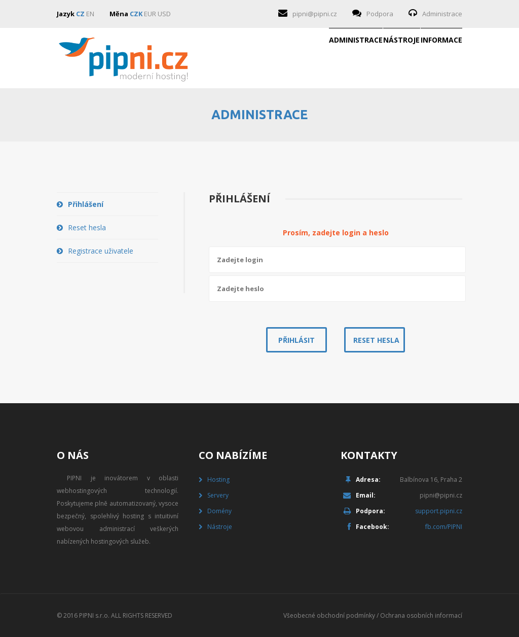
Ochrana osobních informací (421, 615)
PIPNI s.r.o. (94, 615)
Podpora (379, 13)
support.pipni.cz (438, 511)
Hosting (218, 479)
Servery (218, 495)
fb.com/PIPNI (443, 526)
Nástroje (352, 58)
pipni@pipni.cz (314, 13)
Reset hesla (87, 227)
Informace (424, 58)
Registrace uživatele (100, 251)
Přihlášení (85, 204)
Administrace (442, 13)
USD (164, 13)
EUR (150, 13)
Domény (219, 511)
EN (90, 13)
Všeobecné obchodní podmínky (329, 615)
